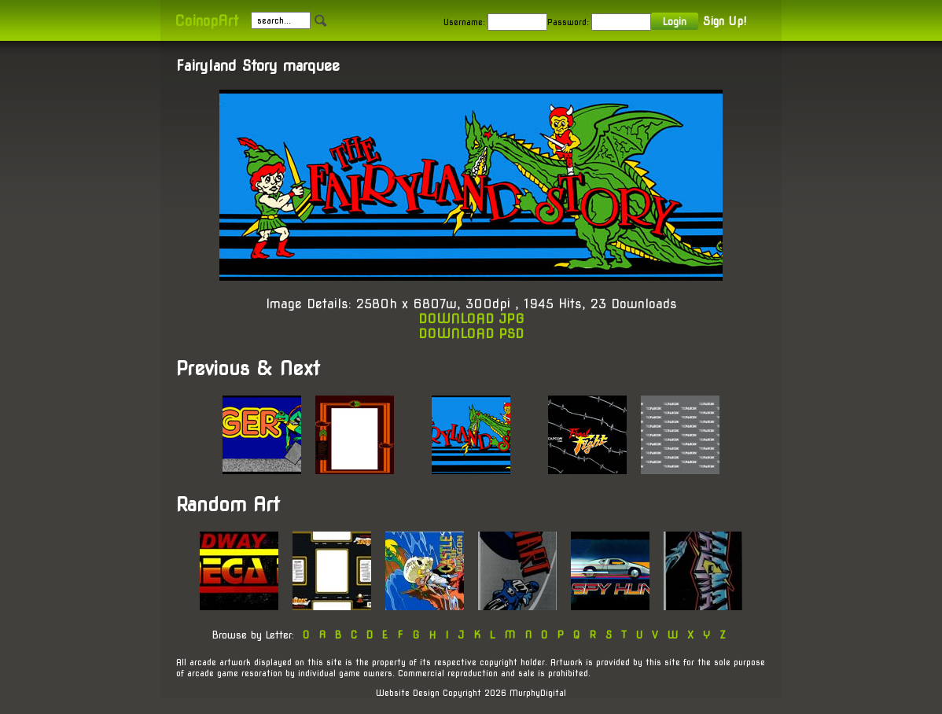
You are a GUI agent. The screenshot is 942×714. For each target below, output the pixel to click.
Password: (568, 22)
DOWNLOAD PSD (471, 333)
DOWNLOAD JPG (471, 318)
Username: (464, 22)
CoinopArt (206, 21)
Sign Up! (724, 21)
